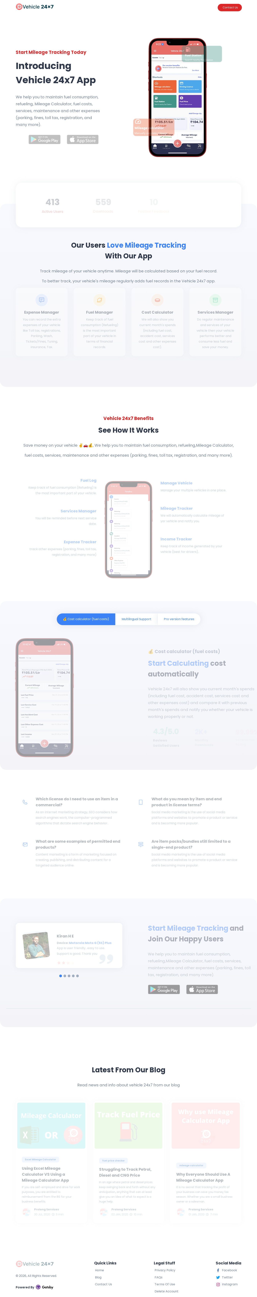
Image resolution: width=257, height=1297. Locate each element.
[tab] (60, 976)
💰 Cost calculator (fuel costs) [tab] (86, 619)
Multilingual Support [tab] (136, 619)
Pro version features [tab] (179, 619)
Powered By (34, 1287)
